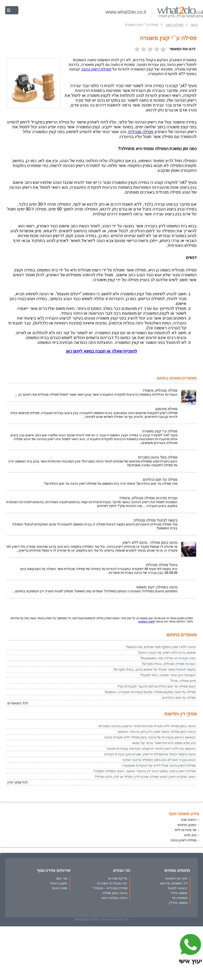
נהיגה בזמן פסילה (114, 893)
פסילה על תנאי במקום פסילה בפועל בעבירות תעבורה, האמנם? (150, 692)
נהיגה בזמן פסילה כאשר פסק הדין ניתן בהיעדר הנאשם (157, 732)
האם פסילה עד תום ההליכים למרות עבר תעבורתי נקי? (156, 686)
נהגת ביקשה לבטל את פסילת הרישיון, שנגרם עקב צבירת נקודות (150, 754)
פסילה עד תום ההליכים (160, 480)
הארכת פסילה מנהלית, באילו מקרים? (169, 664)
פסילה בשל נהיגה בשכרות (157, 457)
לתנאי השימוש (147, 621)
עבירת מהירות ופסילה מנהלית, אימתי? (148, 498)
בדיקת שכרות (118, 878)
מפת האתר (59, 888)
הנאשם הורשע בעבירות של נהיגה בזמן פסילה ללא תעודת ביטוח (150, 737)
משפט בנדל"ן (178, 903)
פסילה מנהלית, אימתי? (159, 391)
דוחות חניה (188, 820)
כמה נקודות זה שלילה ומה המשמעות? (168, 658)
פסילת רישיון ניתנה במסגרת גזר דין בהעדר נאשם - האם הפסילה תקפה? (144, 771)
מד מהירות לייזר (185, 830)
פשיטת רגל (179, 898)
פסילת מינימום (166, 409)
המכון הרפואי (186, 825)
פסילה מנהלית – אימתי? (110, 888)
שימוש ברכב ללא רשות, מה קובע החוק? (167, 652)
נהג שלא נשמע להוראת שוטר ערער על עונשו (164, 743)
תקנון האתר (58, 883)
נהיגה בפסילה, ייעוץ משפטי (156, 587)
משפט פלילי (179, 893)
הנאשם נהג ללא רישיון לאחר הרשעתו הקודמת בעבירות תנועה (151, 748)
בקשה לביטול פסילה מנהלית (155, 520)
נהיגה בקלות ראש (114, 898)
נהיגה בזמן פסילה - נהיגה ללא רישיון (149, 543)
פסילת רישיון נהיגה (183, 840)
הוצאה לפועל (177, 888)
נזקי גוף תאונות (176, 878)
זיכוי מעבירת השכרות (112, 883)
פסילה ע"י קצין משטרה (159, 431)
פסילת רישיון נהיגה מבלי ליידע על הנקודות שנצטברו (159, 765)
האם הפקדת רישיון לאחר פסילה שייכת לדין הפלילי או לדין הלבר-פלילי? (145, 777)
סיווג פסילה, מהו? (183, 681)
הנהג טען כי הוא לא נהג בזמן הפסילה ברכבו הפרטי (159, 760)
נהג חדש (190, 835)
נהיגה (96, 69)
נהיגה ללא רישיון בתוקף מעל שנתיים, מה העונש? (161, 647)
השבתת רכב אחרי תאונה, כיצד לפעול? (168, 675)
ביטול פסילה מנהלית (161, 565)
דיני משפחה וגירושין (173, 883)
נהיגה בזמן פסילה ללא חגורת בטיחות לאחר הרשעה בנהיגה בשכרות (147, 726)
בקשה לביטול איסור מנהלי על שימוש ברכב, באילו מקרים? (154, 669)
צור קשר (61, 878)
